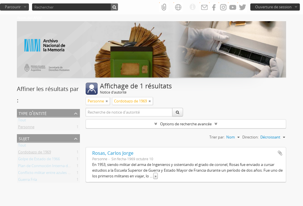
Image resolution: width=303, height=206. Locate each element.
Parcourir (13, 6)
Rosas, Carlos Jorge (112, 153)
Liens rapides (192, 7)
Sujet (24, 138)
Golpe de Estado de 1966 (39, 160)
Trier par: (217, 137)
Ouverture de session (273, 6)
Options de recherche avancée (186, 123)
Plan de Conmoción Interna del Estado (50, 166)
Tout (22, 121)
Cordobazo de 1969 (34, 153)
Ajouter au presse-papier (280, 153)
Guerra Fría (27, 180)
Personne (26, 127)
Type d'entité (33, 113)
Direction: (250, 137)
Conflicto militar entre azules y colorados (52, 173)
